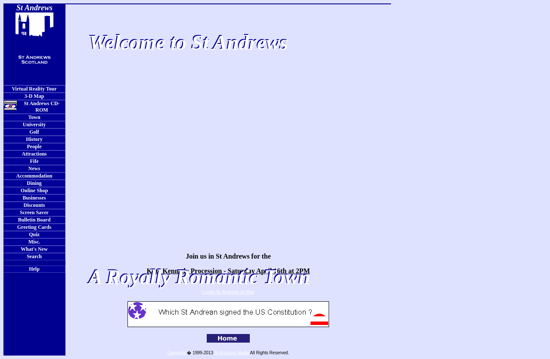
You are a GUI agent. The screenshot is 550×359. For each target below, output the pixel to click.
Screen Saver (34, 212)
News (34, 168)
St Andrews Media (231, 352)
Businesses (34, 198)
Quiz (34, 234)
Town (34, 117)
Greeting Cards (34, 227)
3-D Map (34, 96)
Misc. (34, 242)
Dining (34, 183)
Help (34, 269)
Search (34, 256)
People (34, 147)
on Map (247, 292)
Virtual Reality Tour (34, 89)
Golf (34, 132)
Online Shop (34, 190)
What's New (34, 249)
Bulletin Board (34, 220)
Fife (34, 161)
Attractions (34, 154)
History (34, 139)
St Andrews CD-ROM (31, 106)
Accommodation (34, 176)
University (34, 125)
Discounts (34, 205)
